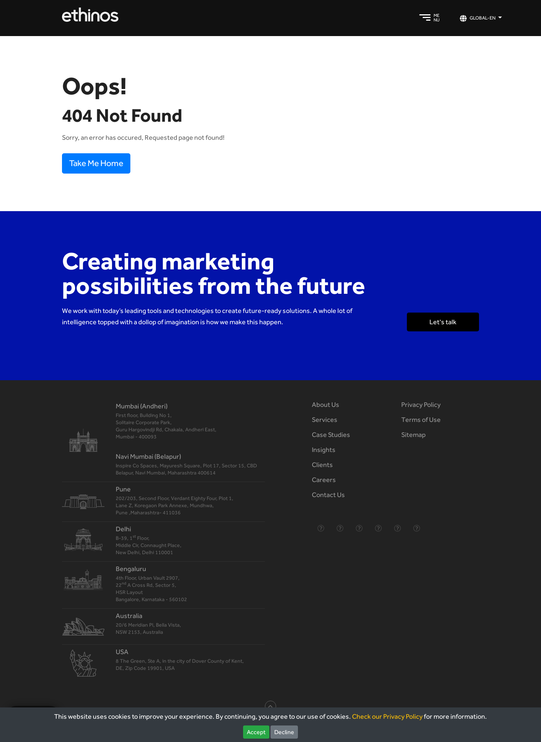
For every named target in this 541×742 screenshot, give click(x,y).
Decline (284, 732)
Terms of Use (421, 419)
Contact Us (328, 495)
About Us (325, 404)
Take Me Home (96, 163)
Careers (324, 480)
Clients (322, 464)
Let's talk (442, 322)
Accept (256, 732)
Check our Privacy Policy (387, 716)
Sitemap (413, 434)
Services (324, 419)
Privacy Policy (421, 404)
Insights (323, 449)
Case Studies (331, 434)
